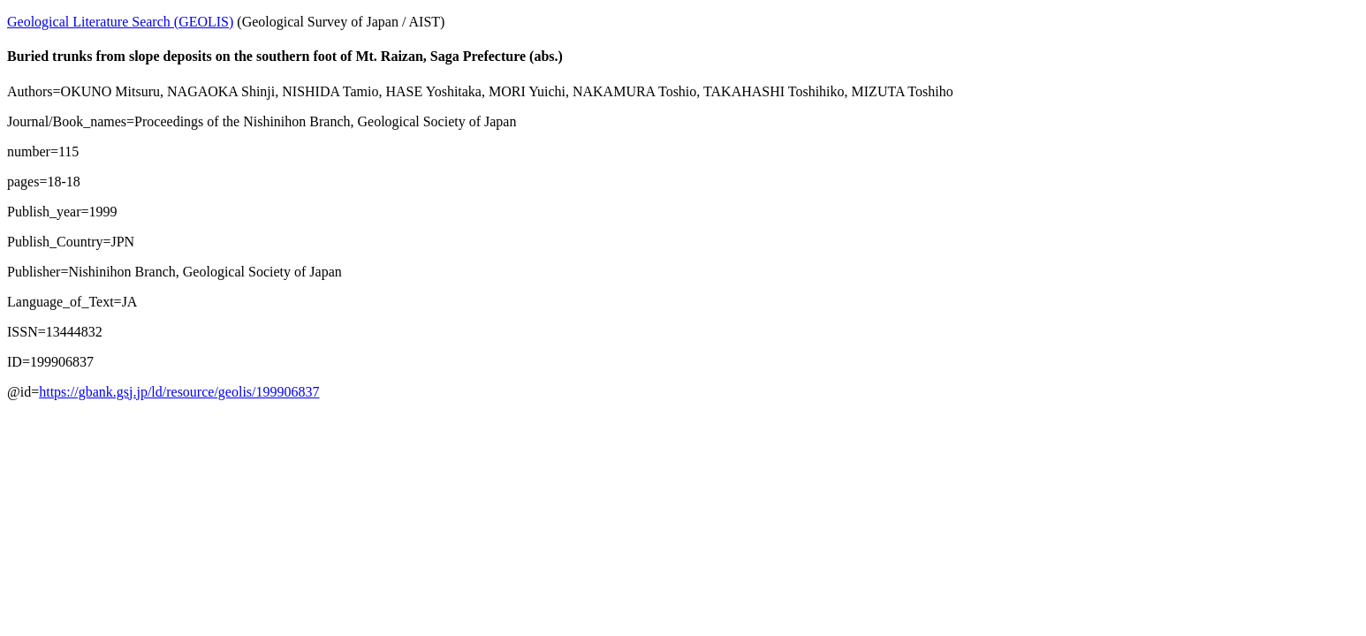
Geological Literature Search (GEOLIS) (120, 21)
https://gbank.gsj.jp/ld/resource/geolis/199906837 (179, 391)
